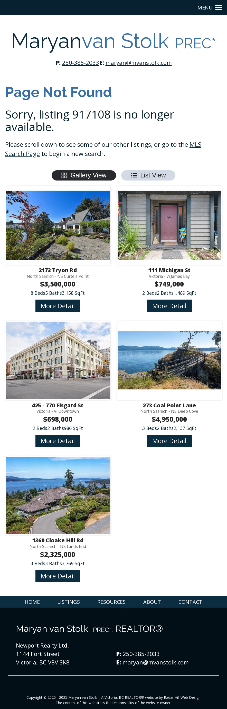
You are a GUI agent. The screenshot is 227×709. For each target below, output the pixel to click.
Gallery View (89, 175)
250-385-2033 (80, 62)
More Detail (58, 305)
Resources (111, 601)
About (152, 601)
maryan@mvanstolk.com (139, 62)
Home (32, 601)
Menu (209, 7)
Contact (190, 601)
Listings (68, 601)
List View (153, 175)
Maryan (113, 41)
